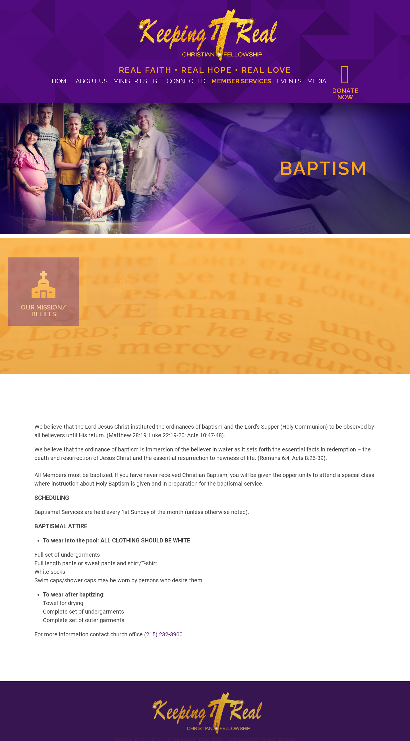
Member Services (241, 81)
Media (316, 81)
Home (61, 81)
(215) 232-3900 (163, 566)
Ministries (130, 81)
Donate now (345, 93)
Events (289, 81)
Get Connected (179, 81)
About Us (91, 81)
